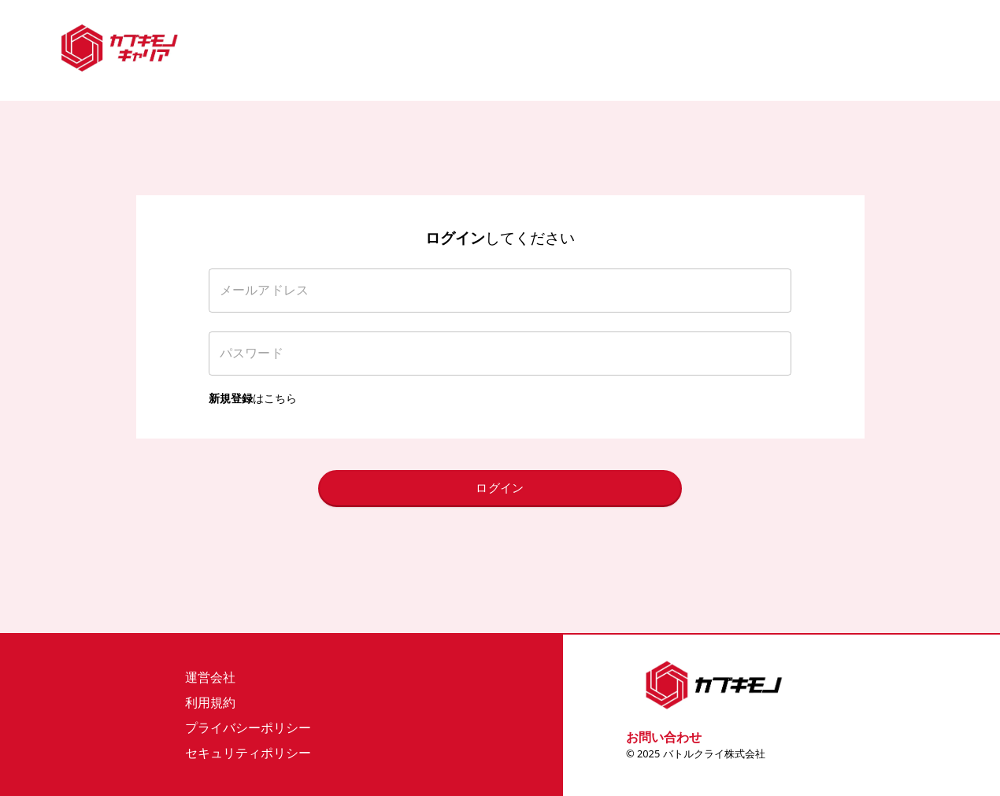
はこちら (253, 398)
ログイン (500, 488)
